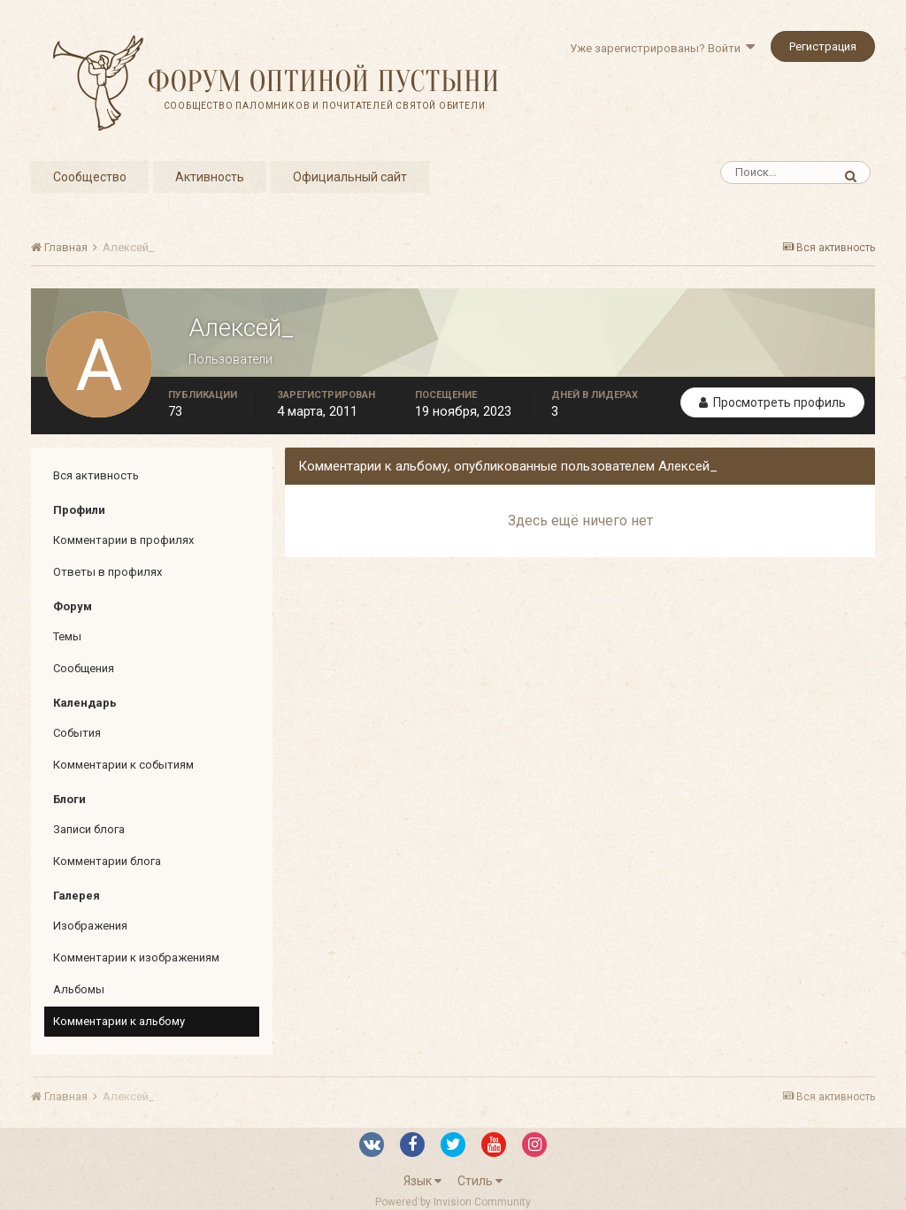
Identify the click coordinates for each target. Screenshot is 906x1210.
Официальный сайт (350, 177)
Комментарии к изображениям (136, 957)
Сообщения (83, 668)
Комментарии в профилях (123, 540)
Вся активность (96, 475)
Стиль (480, 1181)
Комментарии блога (107, 861)
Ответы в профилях (107, 571)
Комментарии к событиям (123, 764)
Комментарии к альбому (119, 1021)
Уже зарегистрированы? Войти (662, 48)
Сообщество (90, 177)
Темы (67, 636)
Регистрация (822, 46)
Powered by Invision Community (453, 1202)
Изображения (90, 925)
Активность (209, 177)
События (77, 732)
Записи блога (89, 829)
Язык (422, 1181)
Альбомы (78, 989)
